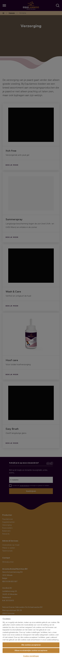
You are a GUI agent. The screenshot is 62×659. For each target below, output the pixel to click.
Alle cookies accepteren (31, 645)
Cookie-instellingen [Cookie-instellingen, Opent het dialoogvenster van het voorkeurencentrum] (31, 656)
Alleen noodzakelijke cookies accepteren (31, 650)
